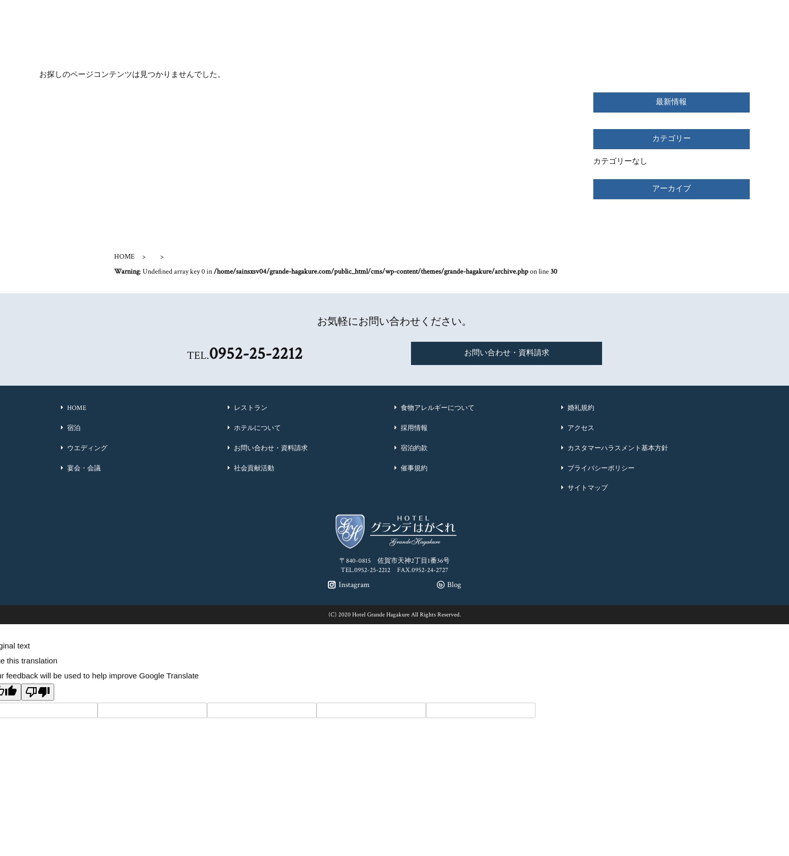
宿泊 (74, 428)
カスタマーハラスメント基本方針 (617, 448)
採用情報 (414, 428)
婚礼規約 (580, 408)
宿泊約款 (414, 448)
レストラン (250, 408)
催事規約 (414, 468)
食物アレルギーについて (438, 408)
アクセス (580, 428)
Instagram (544, 12)
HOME (124, 256)
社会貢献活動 (254, 468)
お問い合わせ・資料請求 (506, 353)
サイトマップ (587, 488)
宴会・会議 (84, 468)
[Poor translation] (37, 692)
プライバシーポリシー (601, 468)
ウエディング (87, 448)
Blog (594, 12)
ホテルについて (257, 428)
